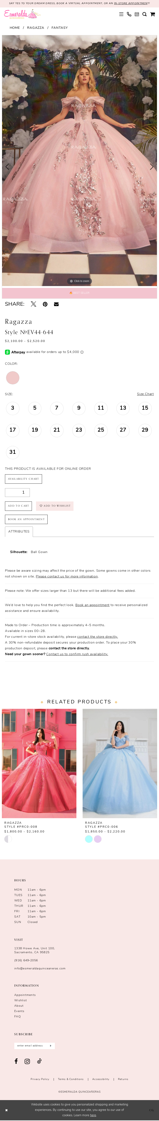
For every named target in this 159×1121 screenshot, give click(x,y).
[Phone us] (129, 14)
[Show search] (144, 14)
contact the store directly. (97, 637)
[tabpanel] (79, 160)
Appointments (25, 995)
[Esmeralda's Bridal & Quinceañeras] (22, 14)
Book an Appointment (27, 520)
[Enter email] (34, 1046)
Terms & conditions (71, 1080)
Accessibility (100, 1080)
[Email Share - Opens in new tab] (56, 304)
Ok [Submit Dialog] (151, 1110)
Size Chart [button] (145, 394)
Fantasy (60, 28)
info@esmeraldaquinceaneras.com (40, 969)
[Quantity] (17, 492)
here (93, 1115)
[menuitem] (121, 14)
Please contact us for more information (67, 577)
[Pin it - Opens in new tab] (45, 304)
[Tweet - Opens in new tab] (33, 304)
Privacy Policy (40, 1080)
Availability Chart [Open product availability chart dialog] (23, 479)
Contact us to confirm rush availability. (77, 654)
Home (15, 28)
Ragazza (35, 28)
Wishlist (20, 1001)
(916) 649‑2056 (26, 961)
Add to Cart (19, 506)
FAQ (17, 1017)
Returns (123, 1080)
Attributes (19, 532)
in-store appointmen (131, 3)
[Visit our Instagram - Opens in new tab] (27, 1062)
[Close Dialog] (6, 1110)
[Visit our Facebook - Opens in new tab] (16, 1062)
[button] (121, 14)
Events (19, 1011)
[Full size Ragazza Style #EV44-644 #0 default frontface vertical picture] (79, 160)
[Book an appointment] (137, 14)
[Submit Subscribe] (50, 1046)
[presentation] (39, 764)
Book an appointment (92, 605)
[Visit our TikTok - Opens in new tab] (39, 1062)
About (19, 1006)
